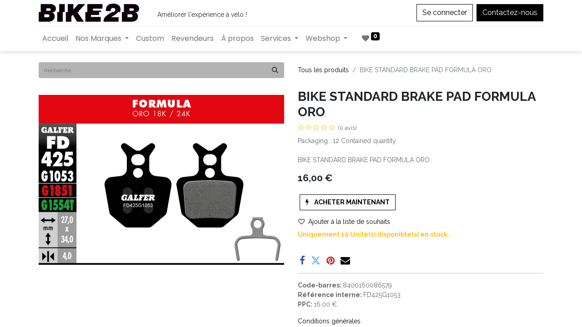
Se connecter (444, 12)
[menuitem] (55, 39)
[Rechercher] (275, 70)
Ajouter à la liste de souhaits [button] (344, 221)
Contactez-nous (509, 12)
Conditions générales (329, 321)
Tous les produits (323, 70)
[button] (348, 202)
